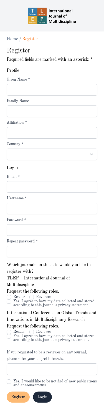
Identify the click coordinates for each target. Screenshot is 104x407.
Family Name (18, 101)
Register (18, 397)
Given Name (18, 79)
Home (13, 39)
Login (42, 397)
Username (17, 198)
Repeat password (22, 241)
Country (15, 144)
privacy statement (73, 305)
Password (16, 220)
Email (13, 177)
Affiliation (17, 123)
